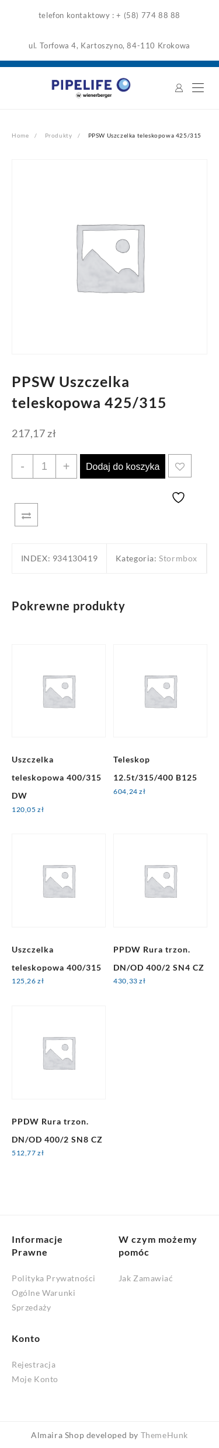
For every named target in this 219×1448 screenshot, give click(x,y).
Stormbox (178, 558)
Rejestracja (34, 1364)
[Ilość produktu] (44, 466)
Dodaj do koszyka (122, 467)
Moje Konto (35, 1379)
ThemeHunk (164, 1435)
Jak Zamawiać (146, 1278)
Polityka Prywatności (54, 1278)
